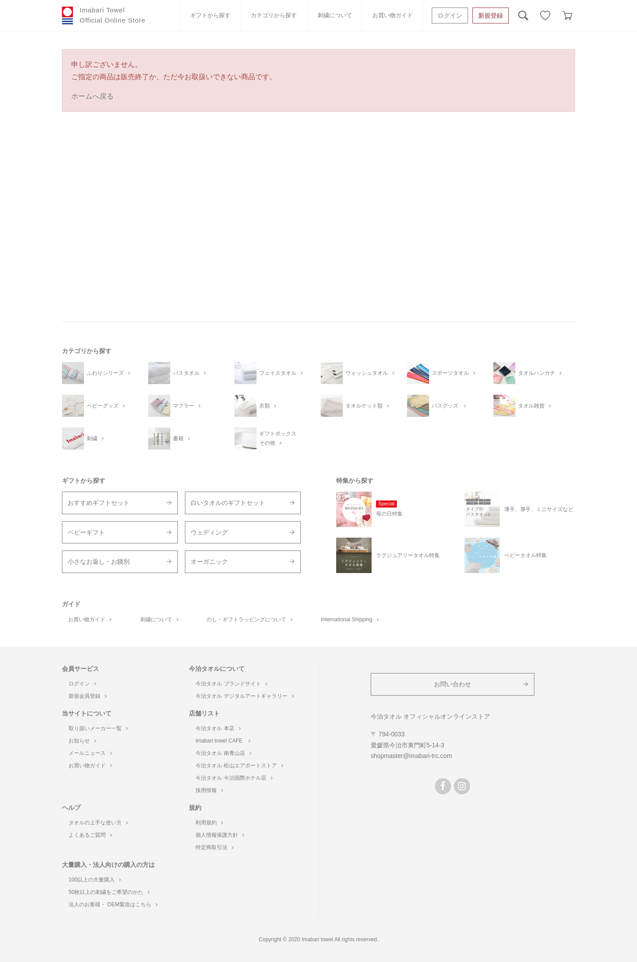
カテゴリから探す (274, 15)
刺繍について (335, 15)
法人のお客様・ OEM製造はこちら (113, 904)
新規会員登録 (88, 696)
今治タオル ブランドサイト (231, 684)
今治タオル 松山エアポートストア (239, 765)
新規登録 (490, 15)
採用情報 (209, 790)
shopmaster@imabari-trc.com (411, 755)
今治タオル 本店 (218, 728)
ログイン (449, 15)
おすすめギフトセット (99, 502)
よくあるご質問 (90, 835)
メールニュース (90, 753)
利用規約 (209, 823)
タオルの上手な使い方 (98, 823)
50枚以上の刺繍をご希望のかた (109, 892)
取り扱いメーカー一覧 (98, 728)
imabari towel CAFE (223, 741)
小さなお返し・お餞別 (99, 561)
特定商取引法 (215, 847)
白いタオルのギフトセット (228, 502)
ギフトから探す (210, 15)
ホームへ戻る (92, 96)
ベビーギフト (86, 532)
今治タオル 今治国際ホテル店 (234, 778)
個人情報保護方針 (220, 835)
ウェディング (209, 532)
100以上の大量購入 (95, 880)
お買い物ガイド (392, 15)
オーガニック (209, 561)
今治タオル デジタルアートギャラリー (244, 696)
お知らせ (82, 741)
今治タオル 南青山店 (223, 753)
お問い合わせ (452, 684)
